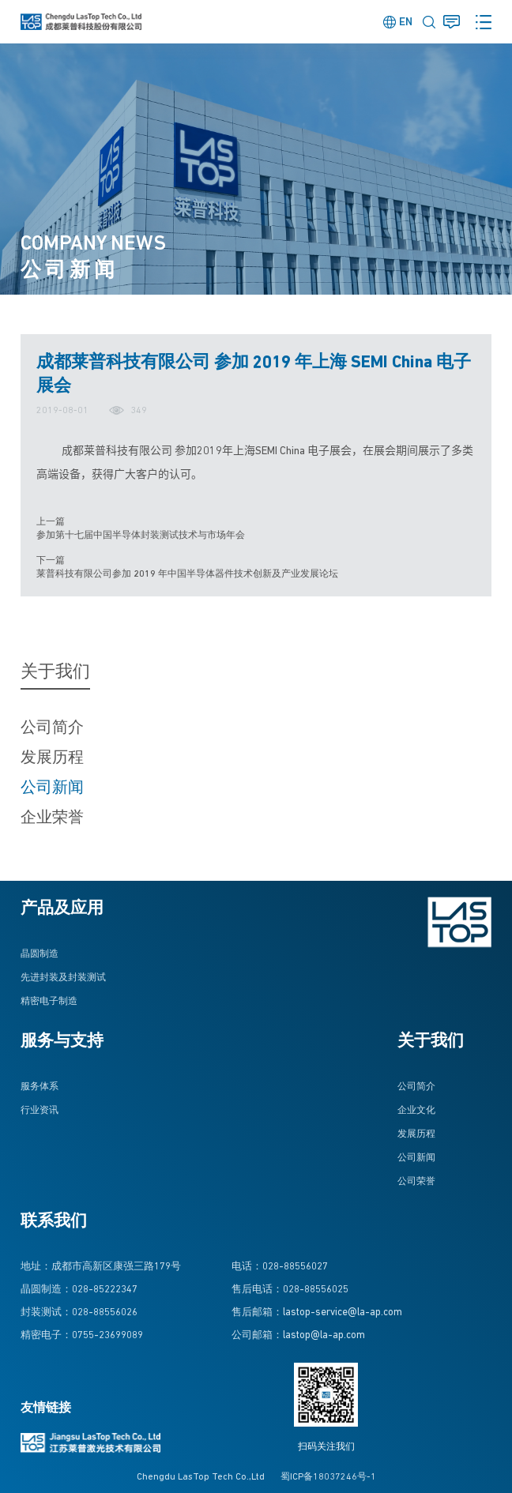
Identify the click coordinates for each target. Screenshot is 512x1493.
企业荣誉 (52, 818)
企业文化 (416, 1110)
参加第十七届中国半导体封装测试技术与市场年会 (140, 535)
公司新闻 (52, 788)
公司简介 (52, 728)
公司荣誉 (416, 1182)
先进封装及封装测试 (63, 978)
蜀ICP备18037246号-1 (328, 1477)
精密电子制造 (49, 1001)
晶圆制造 (39, 954)
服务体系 (39, 1087)
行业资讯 (39, 1110)
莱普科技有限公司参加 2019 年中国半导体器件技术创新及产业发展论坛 (187, 574)
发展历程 (52, 758)
